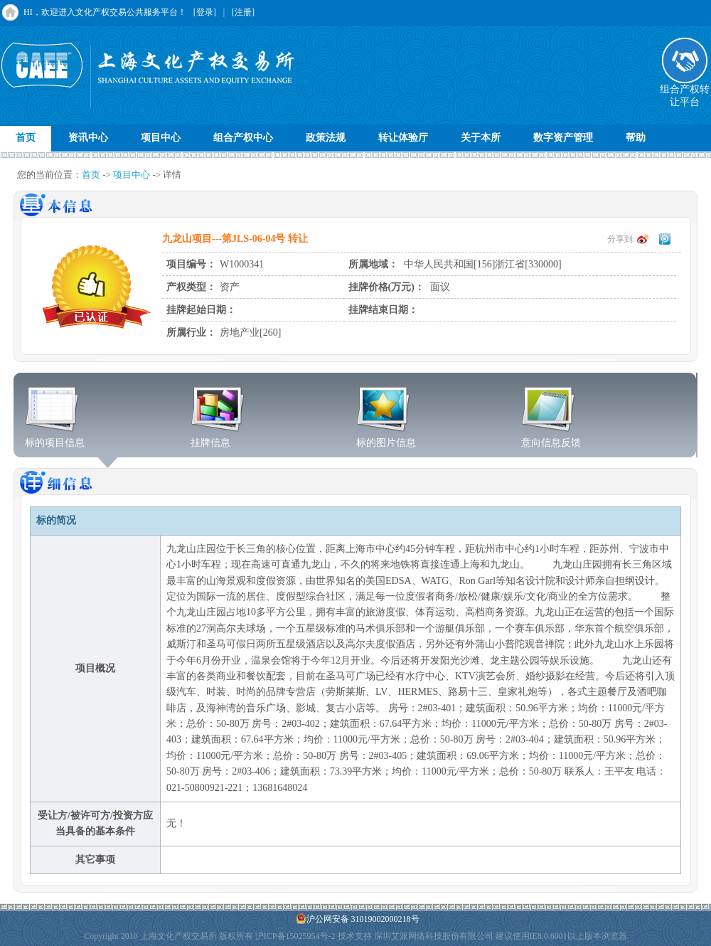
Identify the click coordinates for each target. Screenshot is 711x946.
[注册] (243, 12)
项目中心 (161, 137)
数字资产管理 (563, 137)
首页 (26, 137)
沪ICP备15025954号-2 (295, 936)
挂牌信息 (218, 438)
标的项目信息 (55, 438)
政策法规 (326, 137)
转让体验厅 (403, 137)
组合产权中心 (243, 137)
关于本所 (481, 137)
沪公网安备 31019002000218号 (357, 918)
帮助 (636, 137)
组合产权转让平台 (685, 91)
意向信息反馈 (551, 438)
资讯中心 (88, 137)
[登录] (204, 12)
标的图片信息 (386, 438)
